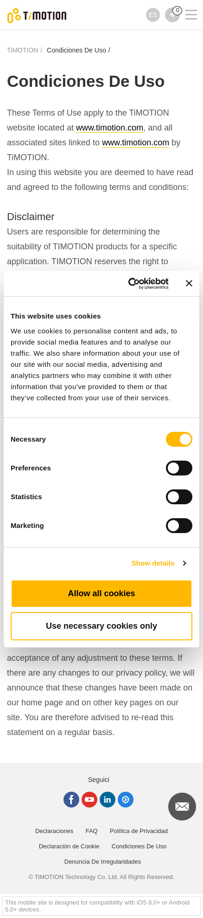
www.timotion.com (109, 127)
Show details (153, 563)
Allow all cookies (101, 593)
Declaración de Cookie (69, 846)
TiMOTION (22, 50)
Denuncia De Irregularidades (102, 861)
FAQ (92, 830)
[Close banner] (189, 283)
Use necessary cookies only (101, 626)
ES (153, 15)
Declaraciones (54, 830)
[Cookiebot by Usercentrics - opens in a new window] (129, 284)
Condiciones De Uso (76, 50)
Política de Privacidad (139, 830)
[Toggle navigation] (185, 2)
